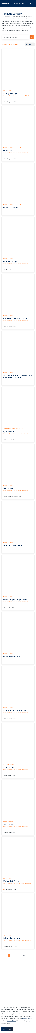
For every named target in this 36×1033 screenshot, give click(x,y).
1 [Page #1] (9, 955)
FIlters (28, 44)
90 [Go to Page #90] (24, 955)
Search (32, 37)
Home (18, 3)
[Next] (27, 955)
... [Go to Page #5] (21, 955)
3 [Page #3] (14, 955)
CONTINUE (7, 1029)
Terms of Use (11, 1021)
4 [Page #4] (17, 955)
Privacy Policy (26, 1018)
